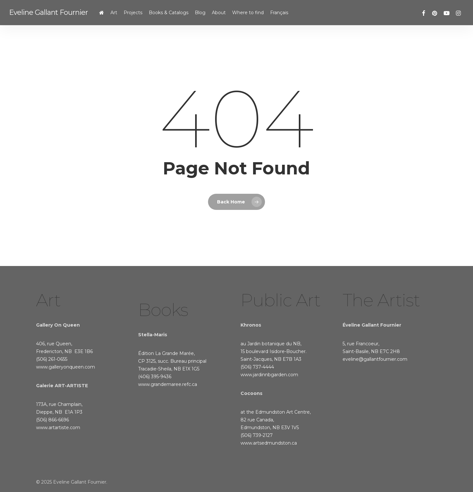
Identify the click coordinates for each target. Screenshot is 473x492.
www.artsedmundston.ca (269, 443)
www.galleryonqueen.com (65, 367)
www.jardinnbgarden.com (269, 375)
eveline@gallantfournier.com (375, 359)
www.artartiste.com (58, 427)
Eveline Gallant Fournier (48, 12)
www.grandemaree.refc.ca (167, 384)
